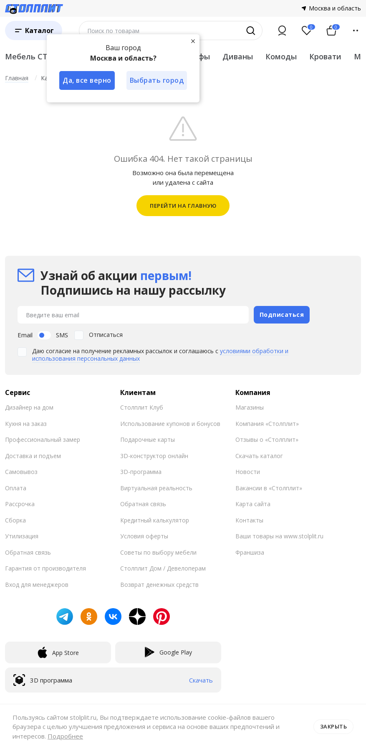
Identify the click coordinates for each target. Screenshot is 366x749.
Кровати (325, 56)
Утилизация (21, 536)
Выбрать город (157, 80)
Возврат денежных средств (159, 584)
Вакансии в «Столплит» (268, 488)
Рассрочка (20, 504)
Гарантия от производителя (45, 568)
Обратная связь (28, 552)
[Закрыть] (192, 41)
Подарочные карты (147, 439)
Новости (247, 472)
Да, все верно (87, 80)
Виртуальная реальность (156, 488)
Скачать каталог (259, 456)
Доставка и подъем (33, 456)
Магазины (249, 407)
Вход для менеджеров (36, 584)
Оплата (15, 488)
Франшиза (249, 552)
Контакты (249, 520)
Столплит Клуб (141, 407)
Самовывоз (21, 472)
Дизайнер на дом (29, 407)
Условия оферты (144, 536)
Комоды (281, 56)
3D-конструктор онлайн (154, 456)
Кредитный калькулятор (154, 520)
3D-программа (141, 472)
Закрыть (333, 726)
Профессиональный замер (42, 439)
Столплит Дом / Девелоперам (163, 568)
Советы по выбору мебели (158, 552)
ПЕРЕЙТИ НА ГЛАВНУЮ (183, 205)
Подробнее (65, 736)
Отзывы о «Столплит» (266, 439)
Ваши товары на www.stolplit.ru (279, 536)
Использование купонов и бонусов (170, 424)
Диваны (237, 56)
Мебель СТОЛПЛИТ (43, 56)
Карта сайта (252, 504)
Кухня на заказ (26, 424)
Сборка (15, 520)
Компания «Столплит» (267, 424)
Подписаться (282, 314)
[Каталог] (33, 30)
